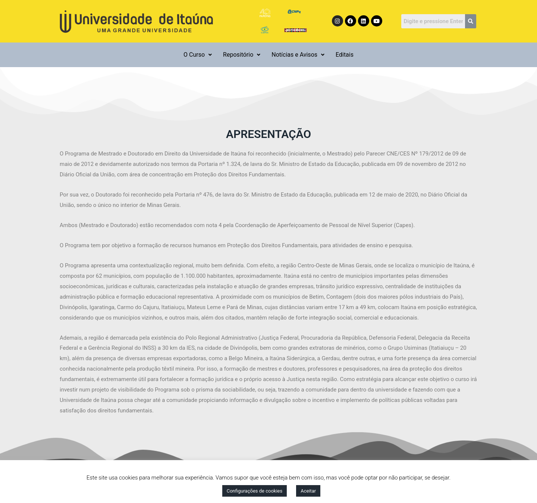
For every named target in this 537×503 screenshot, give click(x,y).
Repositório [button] (241, 54)
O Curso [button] (197, 54)
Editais (345, 54)
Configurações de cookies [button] (254, 491)
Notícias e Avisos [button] (297, 54)
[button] (197, 54)
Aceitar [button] (308, 491)
